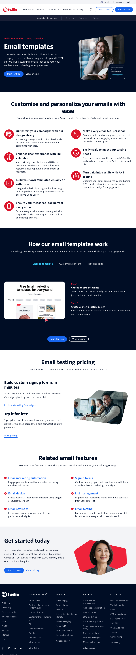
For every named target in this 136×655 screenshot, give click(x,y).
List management (86, 493)
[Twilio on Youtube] (22, 648)
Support (120, 2)
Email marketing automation (27, 478)
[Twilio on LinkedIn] (16, 648)
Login (129, 2)
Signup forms (84, 478)
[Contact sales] (104, 9)
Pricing (81, 10)
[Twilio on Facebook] (4, 648)
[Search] (91, 9)
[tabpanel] (68, 302)
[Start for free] (124, 9)
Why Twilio (54, 10)
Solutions (41, 10)
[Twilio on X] (10, 648)
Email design (16, 493)
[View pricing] (32, 74)
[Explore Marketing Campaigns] (19, 405)
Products (28, 10)
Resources (69, 10)
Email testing (83, 509)
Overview (70, 18)
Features (82, 18)
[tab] (43, 265)
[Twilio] (10, 9)
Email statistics (18, 509)
